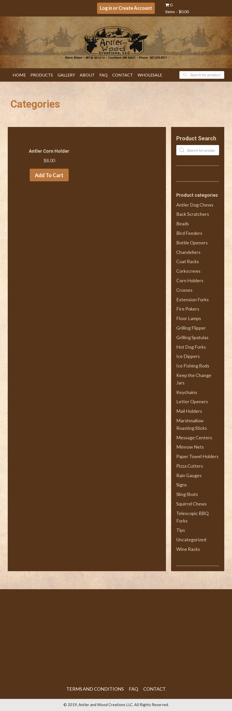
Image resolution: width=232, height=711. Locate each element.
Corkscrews (188, 271)
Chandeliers (188, 252)
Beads (182, 223)
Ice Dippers (188, 356)
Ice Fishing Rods (192, 366)
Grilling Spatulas (192, 337)
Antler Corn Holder (49, 151)
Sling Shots (187, 494)
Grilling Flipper (191, 328)
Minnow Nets (190, 447)
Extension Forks (192, 299)
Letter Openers (192, 401)
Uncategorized (191, 539)
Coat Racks (187, 261)
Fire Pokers (187, 309)
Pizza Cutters (189, 466)
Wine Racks (188, 549)
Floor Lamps (188, 318)
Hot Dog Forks (191, 347)
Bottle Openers (192, 242)
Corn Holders (189, 280)
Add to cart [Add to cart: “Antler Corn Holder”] (49, 175)
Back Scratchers (192, 214)
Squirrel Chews (191, 504)
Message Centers (194, 437)
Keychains (186, 392)
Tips (180, 530)
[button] (126, 8)
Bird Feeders (189, 233)
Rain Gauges (189, 475)
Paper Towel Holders (197, 456)
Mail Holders (189, 411)
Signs (181, 484)
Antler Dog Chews (194, 205)
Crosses (184, 290)
